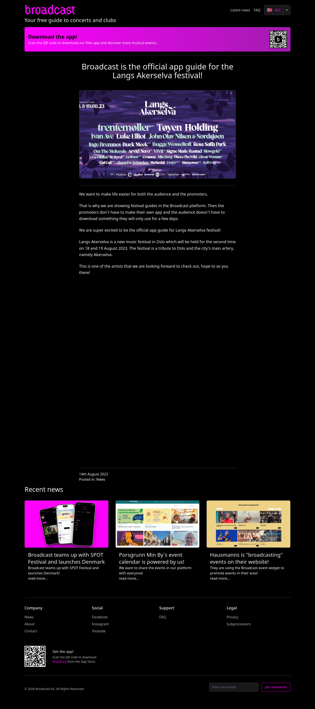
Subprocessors (239, 624)
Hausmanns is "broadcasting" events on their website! (246, 558)
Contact (30, 631)
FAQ (257, 10)
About (29, 624)
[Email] (234, 687)
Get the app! (63, 651)
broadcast (49, 10)
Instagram (100, 624)
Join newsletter (276, 687)
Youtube (98, 631)
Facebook (100, 617)
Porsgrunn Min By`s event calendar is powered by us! (151, 558)
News (100, 479)
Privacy (232, 617)
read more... (38, 578)
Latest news (240, 10)
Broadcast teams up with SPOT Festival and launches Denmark (66, 558)
